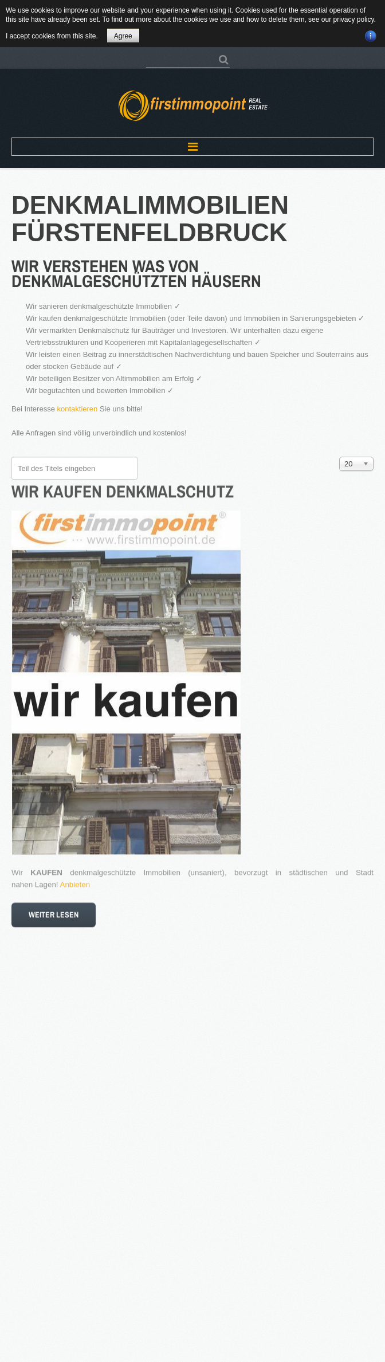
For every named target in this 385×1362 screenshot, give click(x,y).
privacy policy (353, 19)
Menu (192, 146)
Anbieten (75, 880)
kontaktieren (77, 409)
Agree (123, 36)
